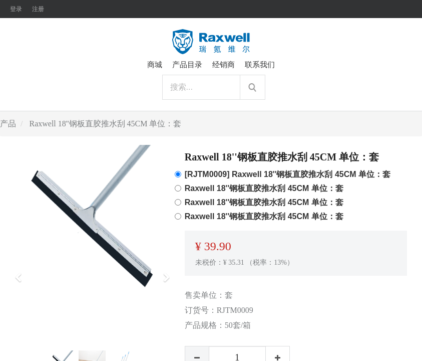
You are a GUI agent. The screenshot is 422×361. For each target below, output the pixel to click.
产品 (8, 123)
